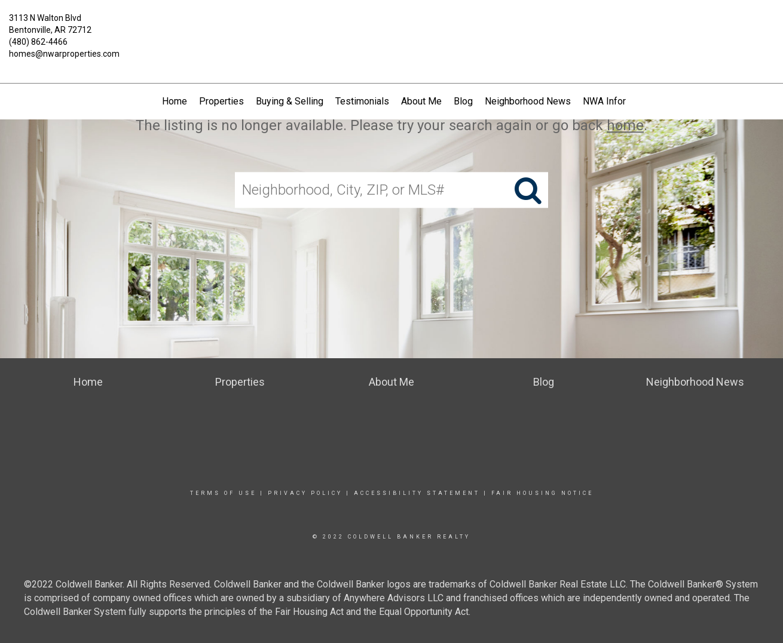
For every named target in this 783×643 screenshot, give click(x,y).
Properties (221, 101)
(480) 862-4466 (38, 42)
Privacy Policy (305, 493)
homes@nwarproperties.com (64, 54)
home (625, 125)
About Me (421, 101)
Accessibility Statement (417, 493)
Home (174, 101)
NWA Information (618, 101)
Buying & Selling (289, 101)
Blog (463, 101)
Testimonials (362, 101)
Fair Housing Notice (542, 493)
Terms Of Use (223, 493)
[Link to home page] (391, 27)
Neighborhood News (528, 101)
